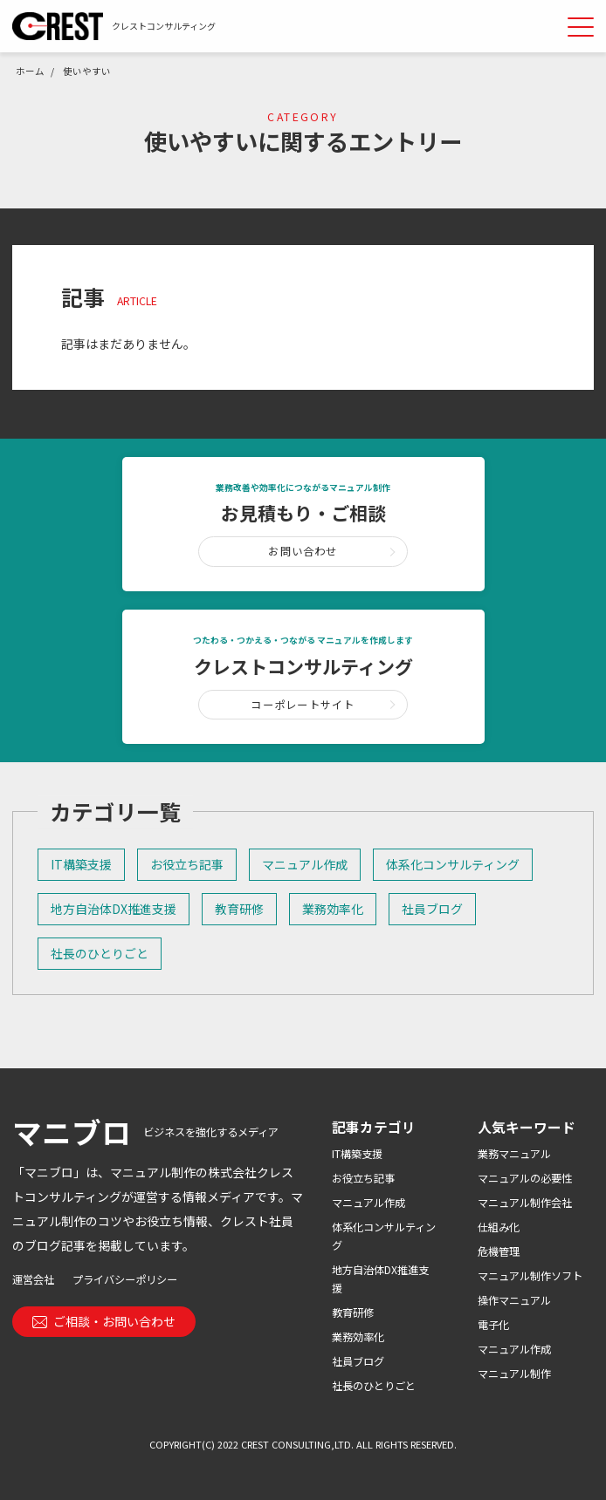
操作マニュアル (514, 1300)
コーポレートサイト (303, 704)
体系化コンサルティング (453, 864)
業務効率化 (332, 908)
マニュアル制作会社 (525, 1202)
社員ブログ (432, 908)
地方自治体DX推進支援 (113, 908)
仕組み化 (499, 1227)
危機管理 (499, 1251)
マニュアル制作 (514, 1373)
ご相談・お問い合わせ (104, 1321)
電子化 (493, 1325)
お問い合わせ (302, 551)
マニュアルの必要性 (525, 1178)
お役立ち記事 (187, 864)
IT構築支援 (81, 864)
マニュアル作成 (305, 864)
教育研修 (239, 908)
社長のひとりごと (99, 953)
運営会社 (33, 1279)
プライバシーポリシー (124, 1279)
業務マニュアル (514, 1154)
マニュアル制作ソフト (530, 1276)
